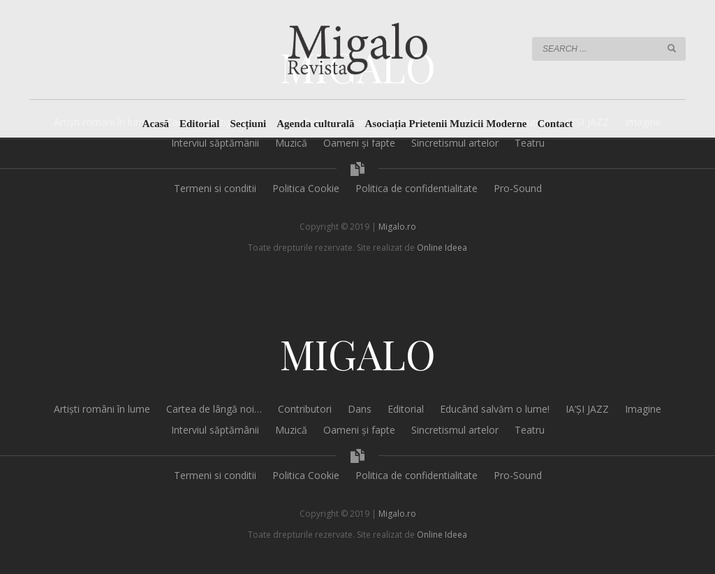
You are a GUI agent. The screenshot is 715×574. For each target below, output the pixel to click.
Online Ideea (442, 247)
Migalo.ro (397, 227)
